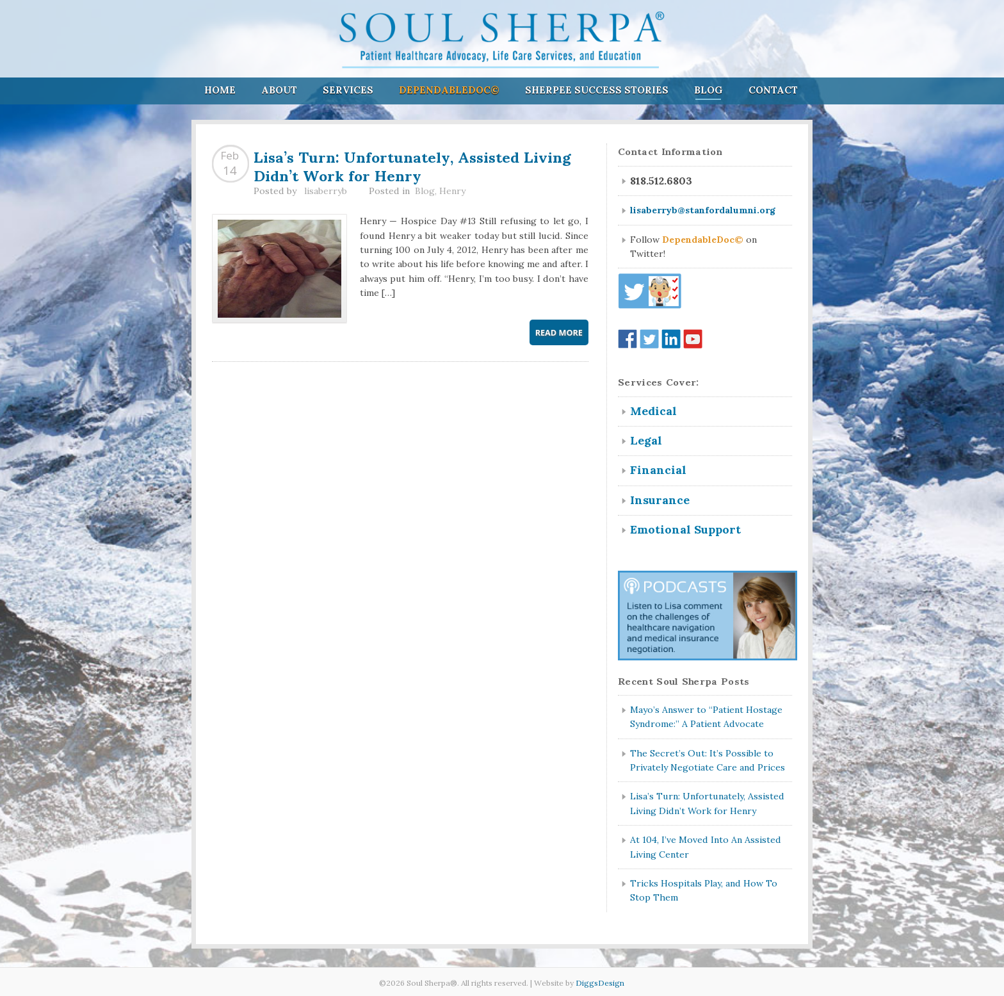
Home (220, 90)
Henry (452, 191)
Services (348, 90)
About (279, 90)
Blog (708, 90)
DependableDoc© (449, 90)
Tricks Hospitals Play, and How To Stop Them (703, 890)
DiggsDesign (600, 983)
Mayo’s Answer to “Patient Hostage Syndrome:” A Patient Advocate (706, 717)
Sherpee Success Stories (596, 90)
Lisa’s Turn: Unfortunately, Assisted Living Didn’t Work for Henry (412, 165)
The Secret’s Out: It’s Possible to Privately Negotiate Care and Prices (707, 760)
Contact (773, 90)
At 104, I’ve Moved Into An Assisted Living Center (705, 847)
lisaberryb (325, 191)
